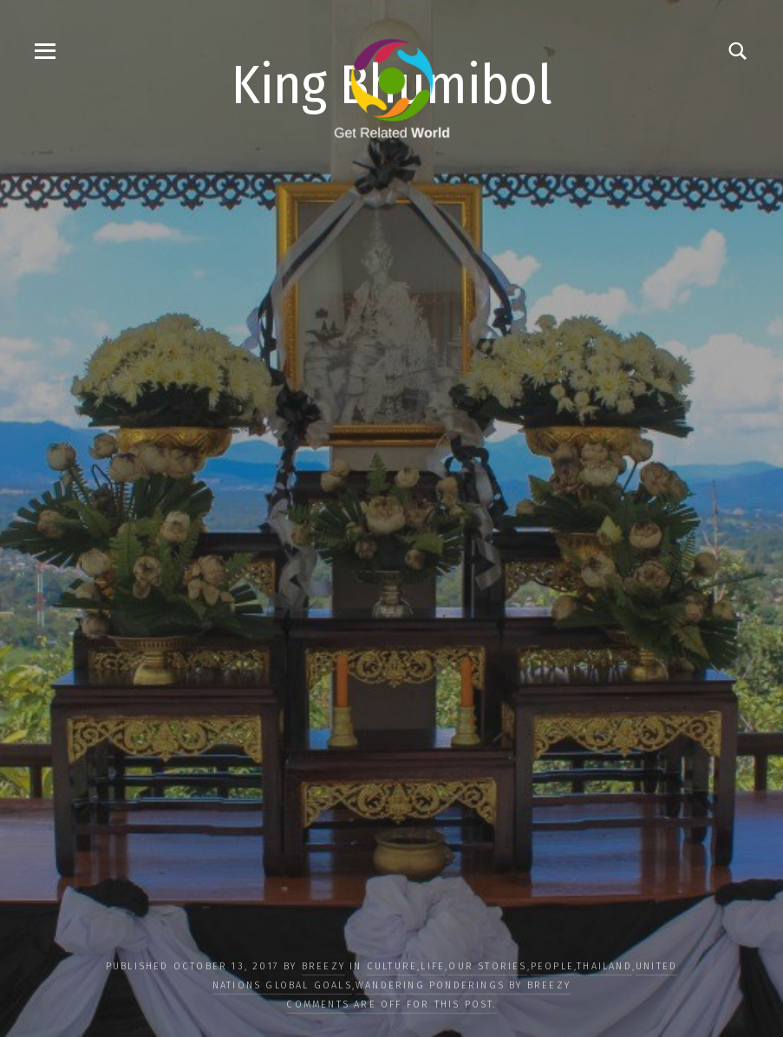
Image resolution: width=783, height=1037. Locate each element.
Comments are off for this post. (391, 1004)
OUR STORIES (487, 966)
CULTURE (392, 966)
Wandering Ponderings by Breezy (463, 985)
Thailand (604, 966)
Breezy (323, 966)
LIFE (433, 966)
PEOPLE (552, 966)
